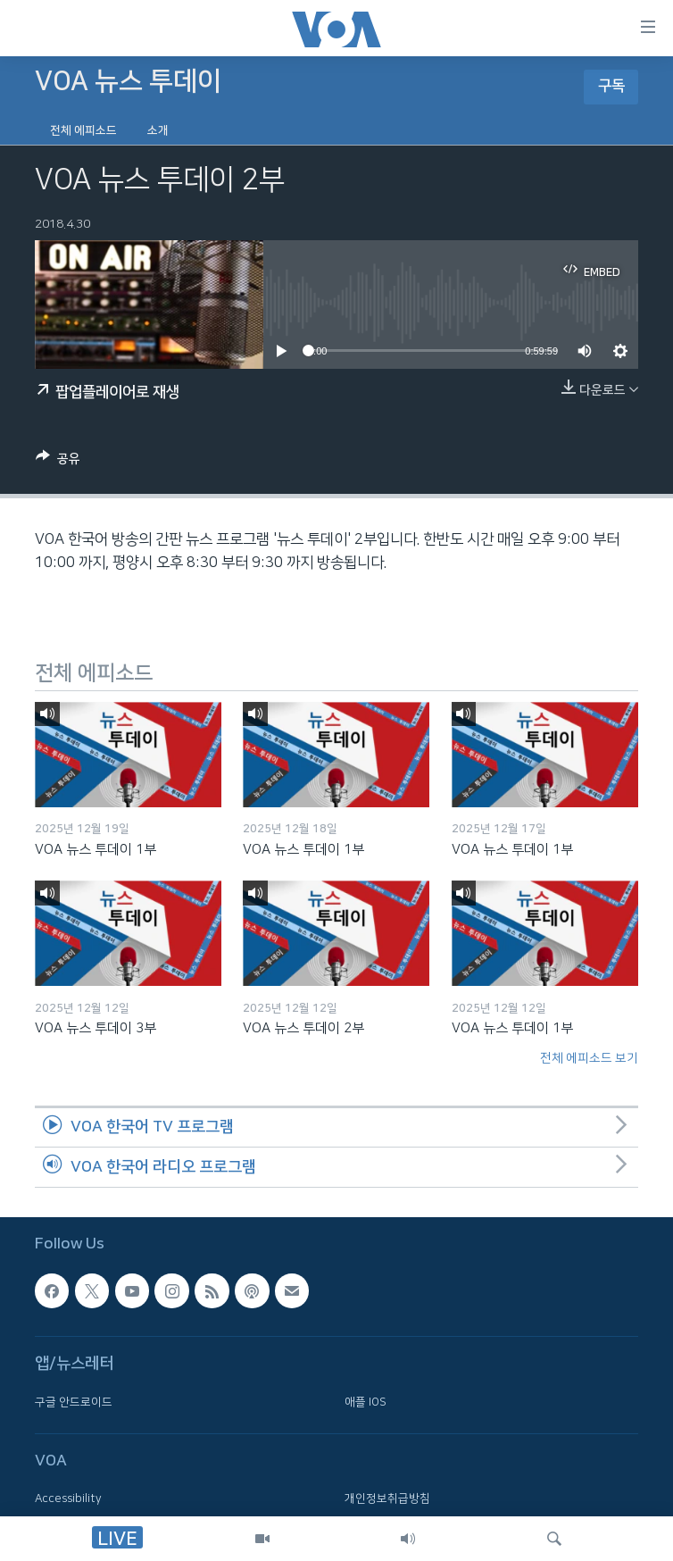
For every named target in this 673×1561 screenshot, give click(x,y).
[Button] (58, 462)
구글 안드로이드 (73, 1402)
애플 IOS (365, 1402)
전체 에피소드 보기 (589, 1058)
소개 (158, 130)
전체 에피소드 (83, 130)
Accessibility (68, 1498)
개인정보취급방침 (387, 1498)
